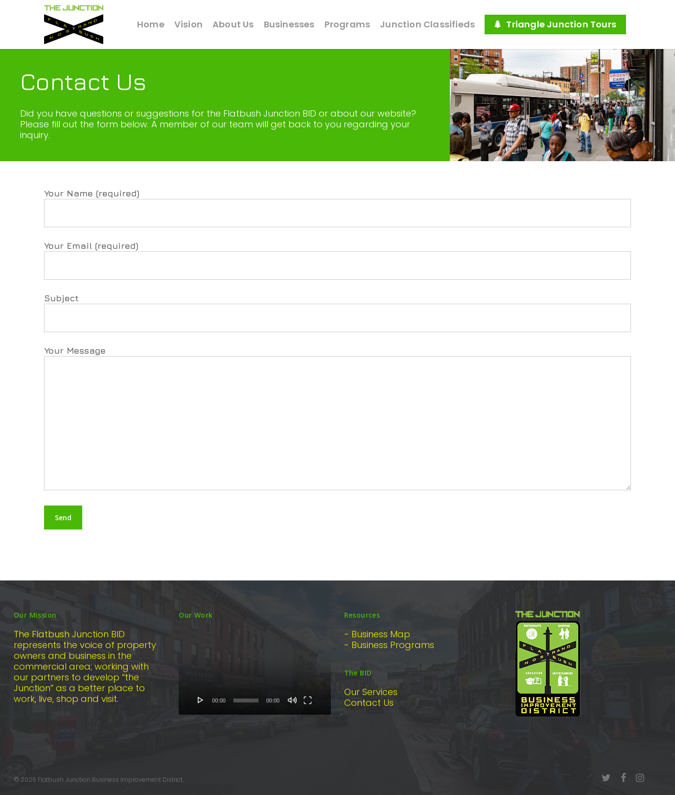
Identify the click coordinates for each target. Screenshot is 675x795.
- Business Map (377, 634)
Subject (337, 312)
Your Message (337, 418)
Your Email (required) (337, 260)
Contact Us (369, 703)
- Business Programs (389, 645)
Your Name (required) (337, 207)
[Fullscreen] (307, 700)
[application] (255, 672)
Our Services (370, 692)
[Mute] (292, 700)
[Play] (200, 700)
